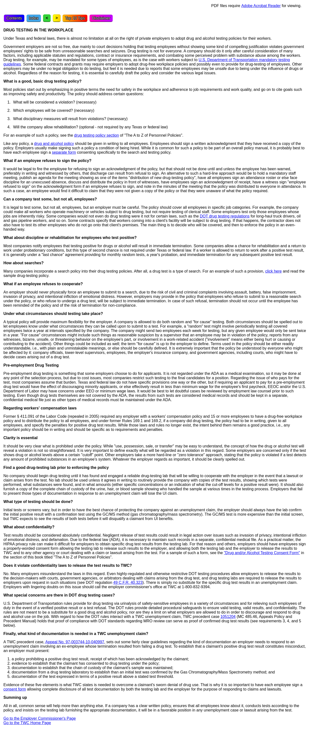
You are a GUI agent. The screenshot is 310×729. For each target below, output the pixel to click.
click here (273, 271)
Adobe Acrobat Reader (261, 6)
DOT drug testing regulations (224, 216)
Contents (14, 18)
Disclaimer (101, 18)
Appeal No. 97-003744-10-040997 (74, 642)
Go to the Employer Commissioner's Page (39, 718)
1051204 (228, 617)
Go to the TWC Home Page (27, 723)
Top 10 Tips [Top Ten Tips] (75, 18)
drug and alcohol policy (54, 144)
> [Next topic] (56, 18)
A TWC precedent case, (24, 642)
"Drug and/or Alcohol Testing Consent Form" (262, 553)
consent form (14, 689)
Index (33, 18)
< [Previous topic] (47, 18)
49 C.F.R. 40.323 (128, 582)
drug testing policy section (96, 135)
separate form (64, 152)
